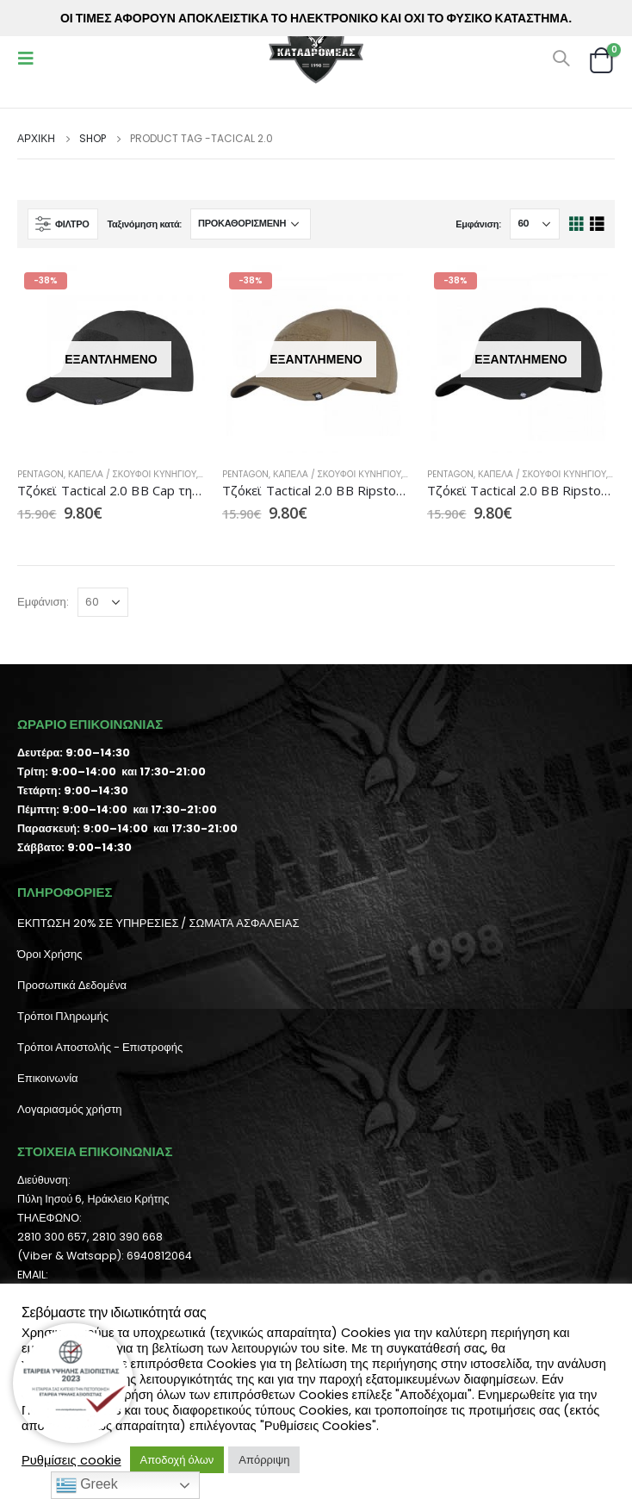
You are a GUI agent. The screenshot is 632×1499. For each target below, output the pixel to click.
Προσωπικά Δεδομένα (72, 985)
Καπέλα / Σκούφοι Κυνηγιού (132, 474)
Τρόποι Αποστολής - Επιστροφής (100, 1047)
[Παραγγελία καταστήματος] (250, 223)
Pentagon (40, 474)
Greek (87, 1485)
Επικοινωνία (47, 1078)
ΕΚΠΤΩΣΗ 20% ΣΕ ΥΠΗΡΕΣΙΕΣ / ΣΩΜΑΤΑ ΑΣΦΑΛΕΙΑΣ (158, 923)
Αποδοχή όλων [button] (177, 1460)
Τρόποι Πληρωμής (62, 1016)
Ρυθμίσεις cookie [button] (71, 1460)
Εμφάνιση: (478, 224)
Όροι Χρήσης (49, 954)
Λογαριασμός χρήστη (69, 1109)
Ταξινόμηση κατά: (144, 224)
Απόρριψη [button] (264, 1460)
